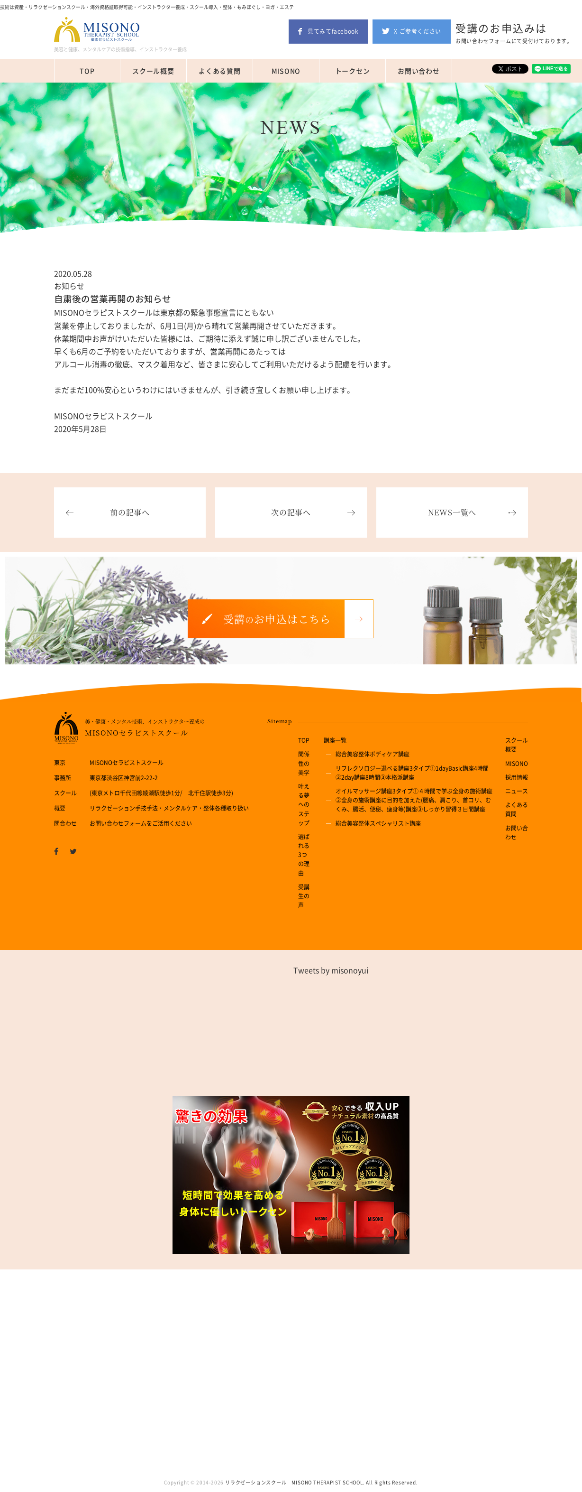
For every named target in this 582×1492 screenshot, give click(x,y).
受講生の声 (303, 896)
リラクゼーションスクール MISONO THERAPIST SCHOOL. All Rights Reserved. (321, 1482)
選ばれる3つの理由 (303, 854)
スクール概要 (153, 70)
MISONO (286, 70)
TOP (87, 70)
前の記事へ (130, 512)
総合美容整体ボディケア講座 (372, 754)
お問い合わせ (418, 70)
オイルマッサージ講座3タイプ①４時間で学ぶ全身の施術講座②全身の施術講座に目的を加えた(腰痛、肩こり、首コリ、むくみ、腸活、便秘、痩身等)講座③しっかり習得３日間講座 (414, 800)
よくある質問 (219, 70)
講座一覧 (335, 740)
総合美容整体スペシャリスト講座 (378, 823)
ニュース (516, 791)
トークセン (352, 70)
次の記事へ (291, 512)
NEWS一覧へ (452, 512)
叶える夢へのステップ (303, 804)
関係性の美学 (303, 763)
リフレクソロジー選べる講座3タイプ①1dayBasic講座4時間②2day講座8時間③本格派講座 (412, 773)
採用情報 (516, 777)
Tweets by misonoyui (330, 970)
